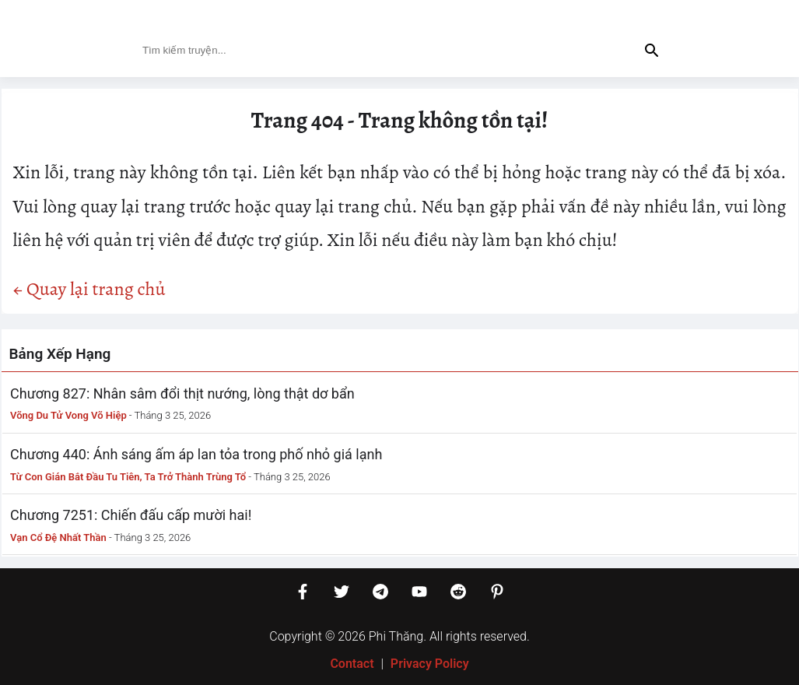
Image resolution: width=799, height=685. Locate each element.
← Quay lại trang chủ (89, 288)
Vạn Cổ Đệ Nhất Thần (58, 537)
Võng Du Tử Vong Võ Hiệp (68, 415)
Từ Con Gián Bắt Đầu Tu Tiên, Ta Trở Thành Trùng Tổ (128, 477)
